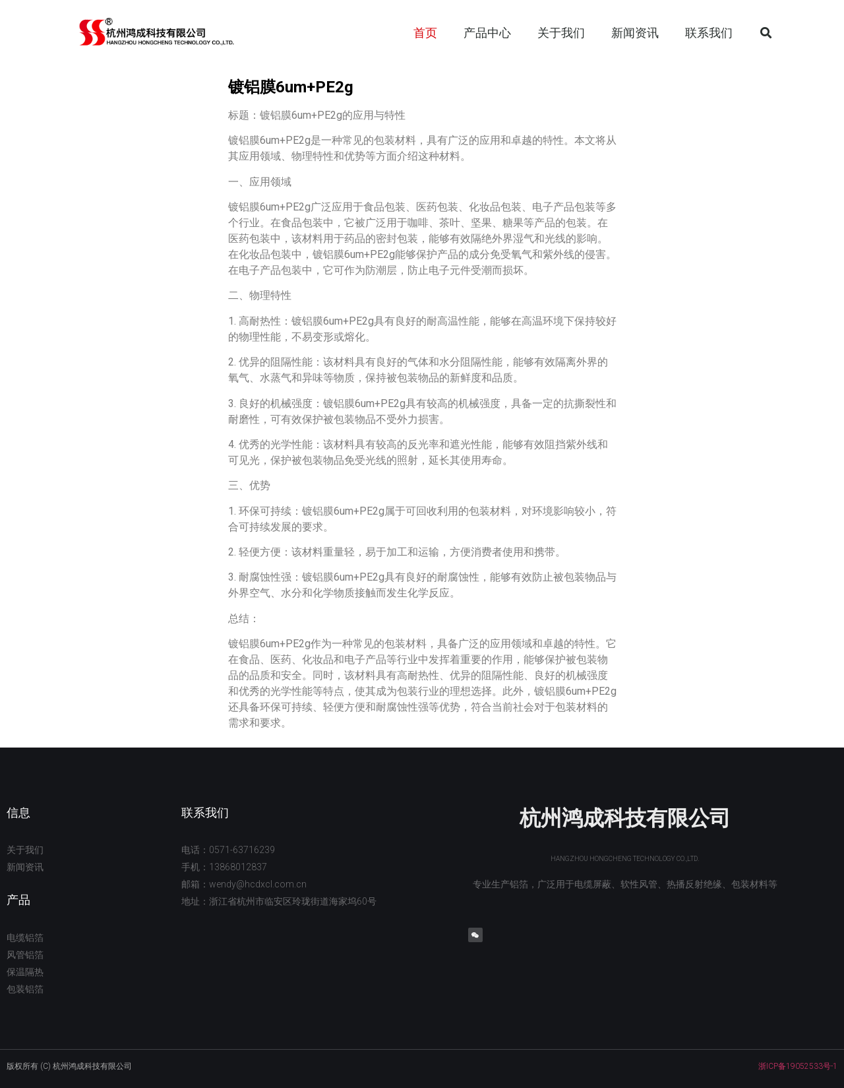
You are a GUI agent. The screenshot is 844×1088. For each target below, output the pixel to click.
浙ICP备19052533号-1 (797, 1066)
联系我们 (709, 33)
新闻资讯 (635, 33)
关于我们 (561, 33)
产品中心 (487, 33)
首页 (425, 33)
